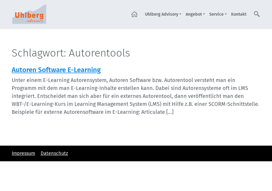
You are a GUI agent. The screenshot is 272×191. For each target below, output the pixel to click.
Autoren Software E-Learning (56, 70)
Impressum (23, 153)
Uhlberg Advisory (161, 14)
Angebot (194, 14)
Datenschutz (54, 153)
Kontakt (238, 14)
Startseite (134, 14)
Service (216, 14)
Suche (257, 14)
